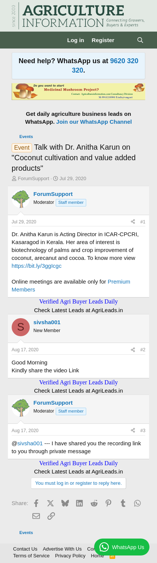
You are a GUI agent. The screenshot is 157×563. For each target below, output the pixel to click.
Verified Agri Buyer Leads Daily (78, 301)
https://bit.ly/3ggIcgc (37, 266)
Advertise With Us (62, 549)
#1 (142, 222)
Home (97, 555)
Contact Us (25, 549)
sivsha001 (30, 443)
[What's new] (125, 40)
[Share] (133, 222)
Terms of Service (31, 555)
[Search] (140, 40)
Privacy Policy (70, 555)
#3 (142, 430)
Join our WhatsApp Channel (94, 121)
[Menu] (18, 40)
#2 (142, 349)
